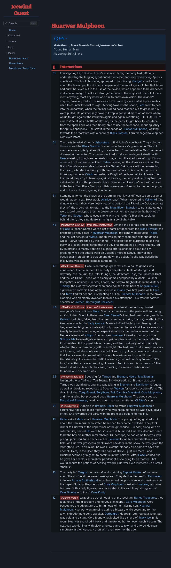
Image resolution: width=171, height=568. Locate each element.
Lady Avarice (96, 323)
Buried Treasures (145, 497)
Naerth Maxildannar (141, 376)
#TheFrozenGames (72, 266)
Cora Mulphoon (151, 392)
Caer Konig (98, 492)
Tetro (106, 162)
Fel (88, 431)
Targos (106, 376)
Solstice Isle (67, 339)
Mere (93, 237)
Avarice (106, 199)
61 (54, 73)
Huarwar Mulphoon (135, 129)
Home (12, 30)
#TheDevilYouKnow (72, 224)
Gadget (137, 81)
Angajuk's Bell (149, 286)
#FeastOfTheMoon (72, 376)
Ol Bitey (140, 400)
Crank (89, 174)
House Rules (16, 63)
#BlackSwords (69, 405)
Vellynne (150, 199)
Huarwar (65, 146)
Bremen (79, 302)
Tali (113, 392)
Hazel (67, 229)
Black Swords (118, 133)
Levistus (114, 439)
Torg (82, 392)
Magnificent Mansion (123, 207)
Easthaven (142, 384)
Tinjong (64, 286)
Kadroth (65, 319)
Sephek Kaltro (132, 472)
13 (54, 472)
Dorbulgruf (111, 513)
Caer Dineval (112, 315)
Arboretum (102, 142)
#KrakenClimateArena (99, 224)
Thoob (153, 232)
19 (54, 419)
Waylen (119, 388)
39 (54, 376)
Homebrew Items (18, 58)
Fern (141, 105)
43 (54, 224)
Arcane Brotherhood (85, 480)
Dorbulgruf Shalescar (99, 302)
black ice (144, 517)
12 (54, 497)
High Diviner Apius (89, 73)
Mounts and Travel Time (22, 68)
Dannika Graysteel (128, 392)
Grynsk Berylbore (98, 392)
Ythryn (89, 335)
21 (54, 406)
